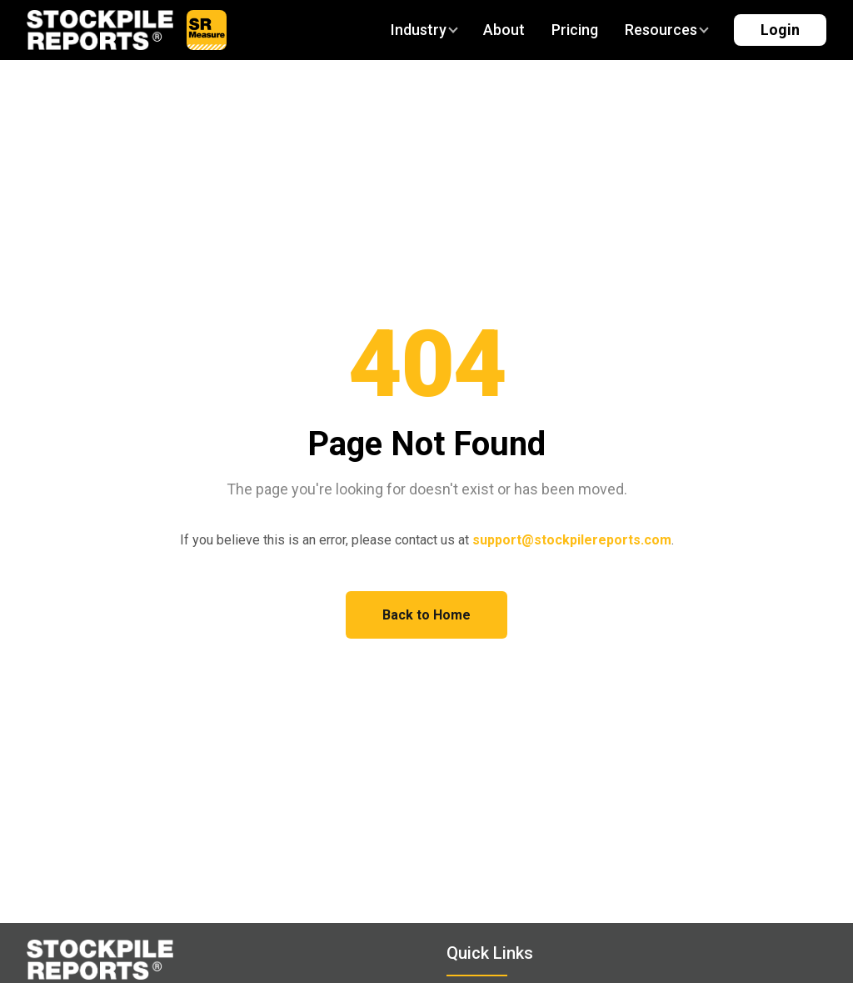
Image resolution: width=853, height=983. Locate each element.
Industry (423, 29)
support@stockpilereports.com (571, 540)
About (504, 29)
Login (780, 29)
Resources (666, 29)
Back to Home (426, 615)
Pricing (574, 29)
